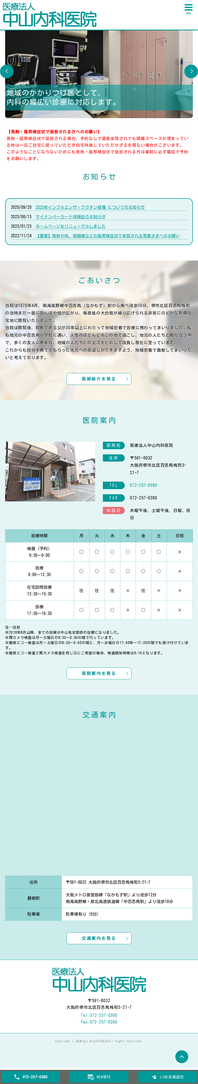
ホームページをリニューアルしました (71, 226)
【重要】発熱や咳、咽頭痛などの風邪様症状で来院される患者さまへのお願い (108, 236)
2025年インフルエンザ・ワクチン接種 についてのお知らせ (90, 207)
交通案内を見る (99, 953)
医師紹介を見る (99, 383)
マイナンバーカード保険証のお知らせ (71, 217)
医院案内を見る (99, 683)
